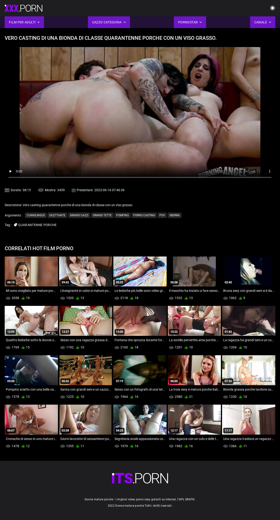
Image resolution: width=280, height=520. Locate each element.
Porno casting (144, 215)
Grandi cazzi (79, 215)
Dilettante (57, 215)
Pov (162, 215)
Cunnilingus (36, 215)
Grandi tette (102, 215)
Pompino (122, 215)
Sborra (174, 215)
